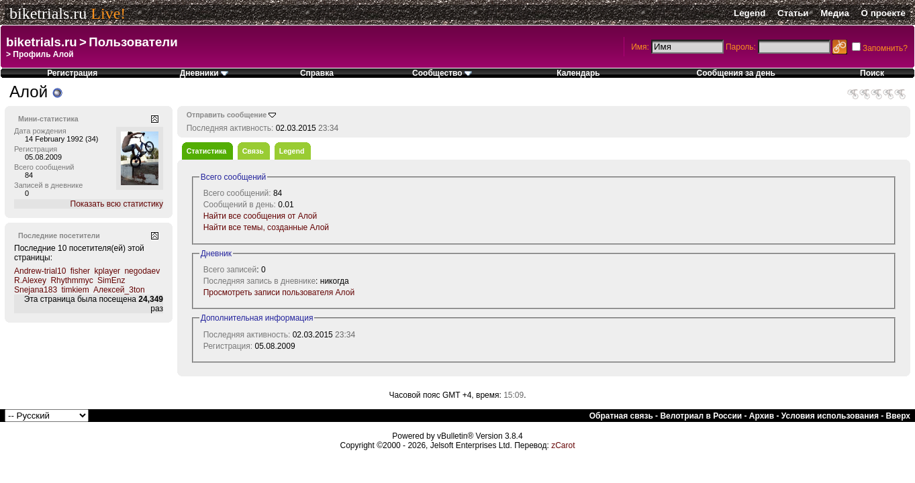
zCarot (563, 445)
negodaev (142, 271)
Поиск (872, 73)
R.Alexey (30, 280)
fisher (80, 271)
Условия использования (830, 416)
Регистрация (72, 73)
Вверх (898, 416)
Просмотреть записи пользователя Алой (278, 292)
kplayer (107, 271)
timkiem (75, 289)
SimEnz (111, 280)
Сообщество (442, 73)
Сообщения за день (736, 73)
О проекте (883, 13)
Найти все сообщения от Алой (260, 216)
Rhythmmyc (71, 280)
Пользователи (133, 42)
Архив (761, 416)
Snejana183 (35, 289)
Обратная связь (621, 416)
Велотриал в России (701, 416)
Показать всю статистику (116, 204)
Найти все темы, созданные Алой (266, 227)
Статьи (792, 13)
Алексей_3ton (118, 289)
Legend (749, 13)
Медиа (834, 13)
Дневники (204, 73)
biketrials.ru (48, 13)
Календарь (578, 73)
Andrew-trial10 (40, 271)
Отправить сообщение (227, 115)
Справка (317, 73)
